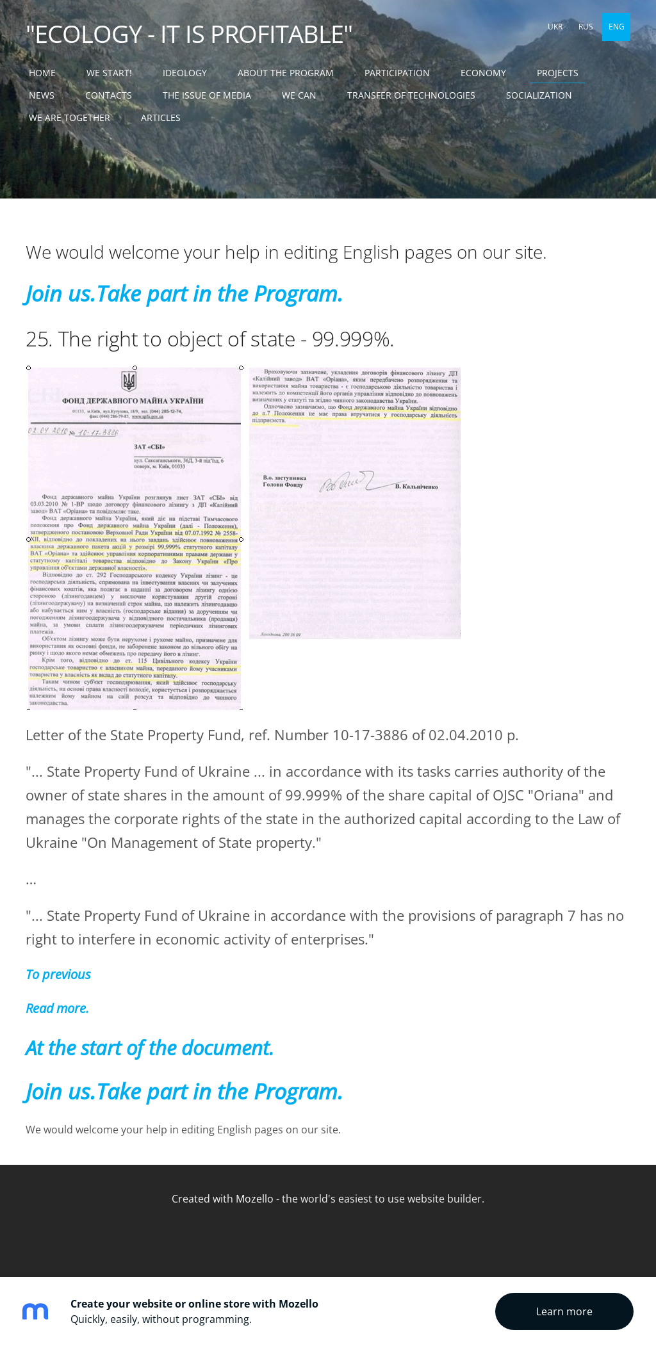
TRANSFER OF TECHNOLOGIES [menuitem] (411, 95)
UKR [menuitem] (555, 26)
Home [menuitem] (42, 73)
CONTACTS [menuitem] (108, 95)
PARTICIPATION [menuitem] (397, 73)
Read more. (57, 1008)
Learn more (564, 1311)
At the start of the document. (150, 1047)
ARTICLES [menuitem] (161, 117)
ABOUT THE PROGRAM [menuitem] (286, 73)
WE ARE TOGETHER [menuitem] (69, 117)
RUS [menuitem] (585, 26)
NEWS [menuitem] (41, 95)
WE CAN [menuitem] (299, 95)
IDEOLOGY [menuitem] (185, 73)
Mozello (255, 1199)
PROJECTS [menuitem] (557, 73)
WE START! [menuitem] (109, 73)
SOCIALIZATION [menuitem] (539, 95)
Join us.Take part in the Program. (184, 293)
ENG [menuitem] (617, 26)
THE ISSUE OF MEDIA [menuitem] (207, 95)
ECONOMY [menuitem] (483, 73)
